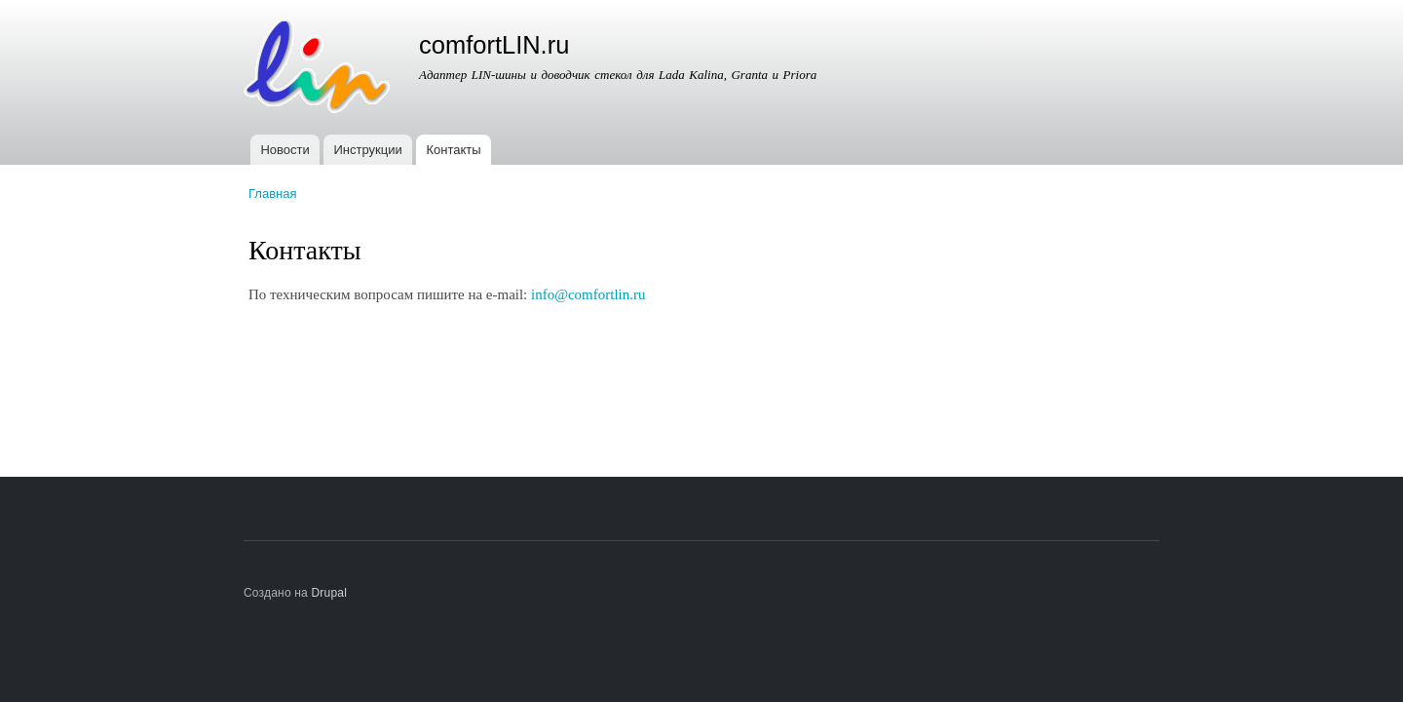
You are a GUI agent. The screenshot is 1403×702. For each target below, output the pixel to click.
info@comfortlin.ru (588, 294)
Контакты (454, 149)
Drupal (330, 593)
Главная (272, 193)
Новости (284, 149)
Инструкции (368, 149)
